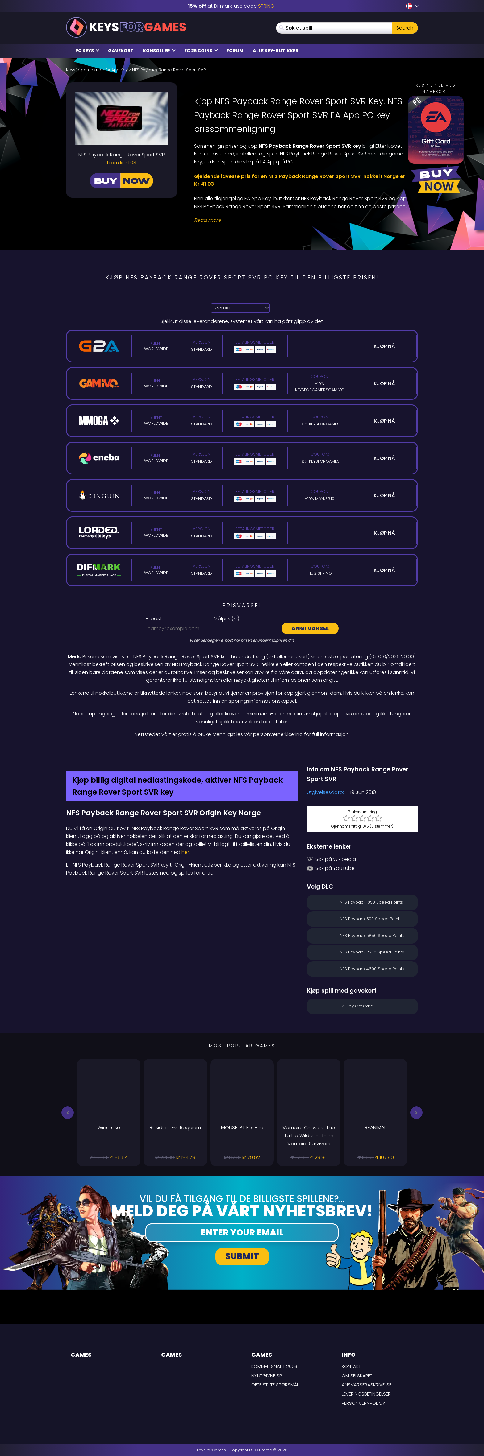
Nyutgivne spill (268, 1375)
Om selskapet (357, 1375)
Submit (242, 1256)
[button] (67, 1112)
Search (404, 27)
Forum (235, 51)
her (185, 852)
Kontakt (351, 1366)
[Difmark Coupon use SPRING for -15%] (242, 752)
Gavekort (121, 51)
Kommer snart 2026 (274, 1366)
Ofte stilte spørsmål (275, 1384)
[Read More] (302, 220)
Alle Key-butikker (275, 51)
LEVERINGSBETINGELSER (366, 1394)
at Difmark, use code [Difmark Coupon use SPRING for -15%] (231, 6)
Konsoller (159, 51)
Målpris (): (227, 618)
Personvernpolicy (363, 1403)
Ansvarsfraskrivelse (366, 1384)
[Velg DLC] (240, 308)
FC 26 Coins (201, 51)
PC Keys (87, 51)
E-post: (154, 618)
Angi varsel (310, 628)
